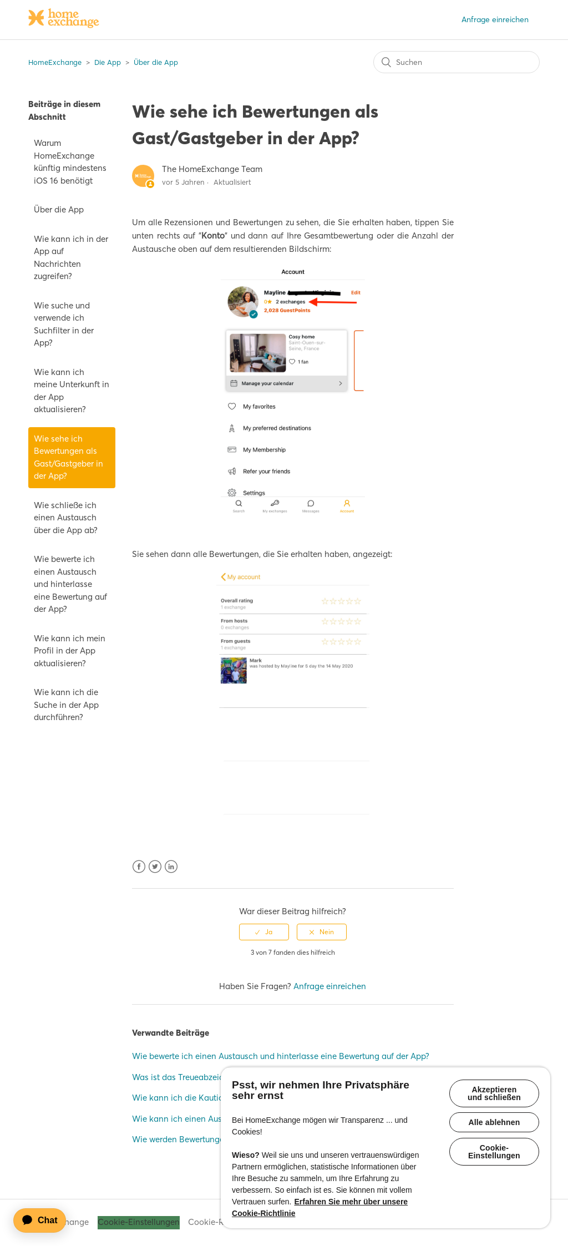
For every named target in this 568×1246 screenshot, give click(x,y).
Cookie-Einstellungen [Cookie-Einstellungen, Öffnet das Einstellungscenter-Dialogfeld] (494, 1152)
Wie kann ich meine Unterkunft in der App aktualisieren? (71, 391)
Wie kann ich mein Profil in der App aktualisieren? (69, 650)
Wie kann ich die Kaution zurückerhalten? (211, 1097)
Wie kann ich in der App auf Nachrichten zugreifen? (71, 258)
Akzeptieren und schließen (494, 1093)
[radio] (264, 932)
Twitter (155, 867)
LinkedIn (171, 867)
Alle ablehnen (494, 1122)
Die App (107, 62)
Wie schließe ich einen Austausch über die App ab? (66, 517)
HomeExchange (55, 62)
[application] (45, 1220)
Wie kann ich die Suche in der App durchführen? (66, 704)
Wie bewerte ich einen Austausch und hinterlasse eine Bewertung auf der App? (70, 584)
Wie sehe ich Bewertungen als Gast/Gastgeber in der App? (68, 457)
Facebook (139, 867)
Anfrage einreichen (495, 19)
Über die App (156, 62)
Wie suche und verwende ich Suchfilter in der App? (64, 324)
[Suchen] (456, 62)
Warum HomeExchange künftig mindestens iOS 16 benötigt (70, 162)
